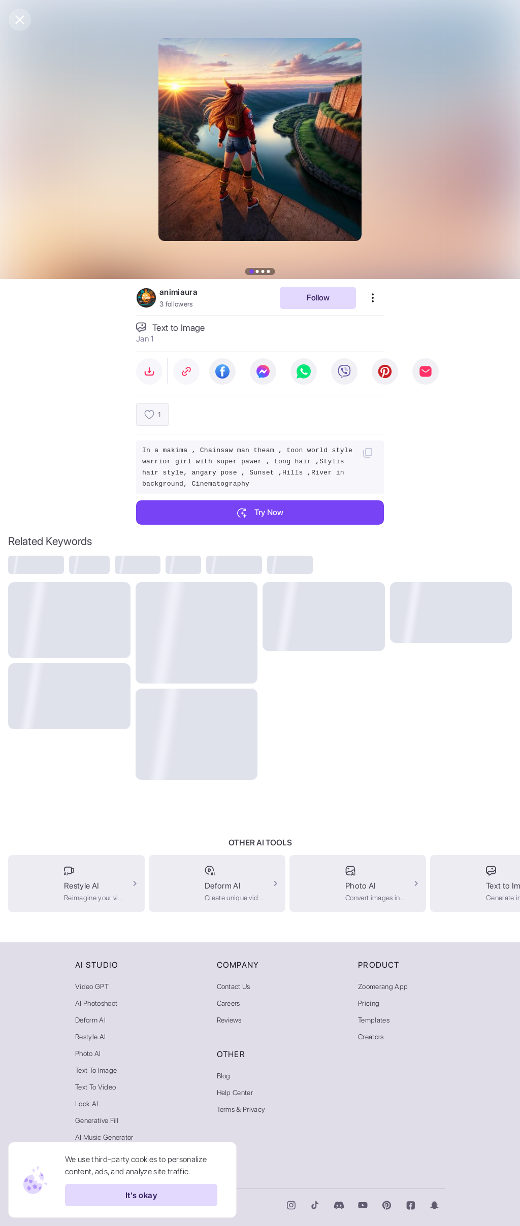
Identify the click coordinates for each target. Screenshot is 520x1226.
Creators (371, 1037)
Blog (224, 1076)
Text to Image (96, 1070)
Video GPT (92, 986)
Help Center (235, 1092)
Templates (373, 1020)
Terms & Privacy (241, 1109)
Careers (228, 1003)
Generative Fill (97, 1120)
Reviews (229, 1020)
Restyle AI (90, 1037)
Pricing (368, 1003)
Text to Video (95, 1087)
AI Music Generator (104, 1137)
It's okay (141, 1195)
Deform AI (90, 1020)
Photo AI (88, 1053)
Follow (318, 297)
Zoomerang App (383, 986)
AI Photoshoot (96, 1003)
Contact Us (233, 986)
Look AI (86, 1104)
